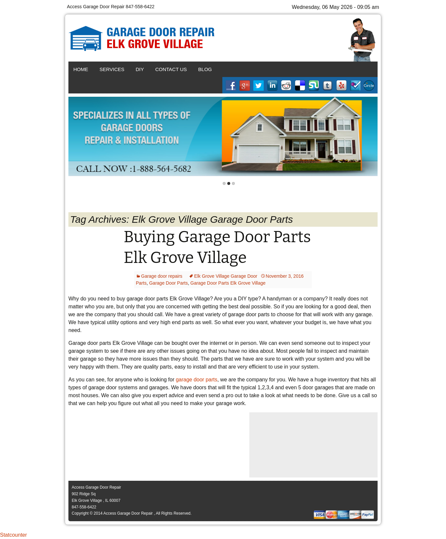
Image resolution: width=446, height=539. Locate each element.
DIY (140, 69)
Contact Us (171, 69)
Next (371, 137)
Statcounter (13, 535)
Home (80, 69)
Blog (205, 69)
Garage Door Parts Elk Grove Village (228, 283)
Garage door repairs (161, 276)
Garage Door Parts (168, 283)
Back (74, 137)
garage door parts (196, 379)
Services (111, 69)
